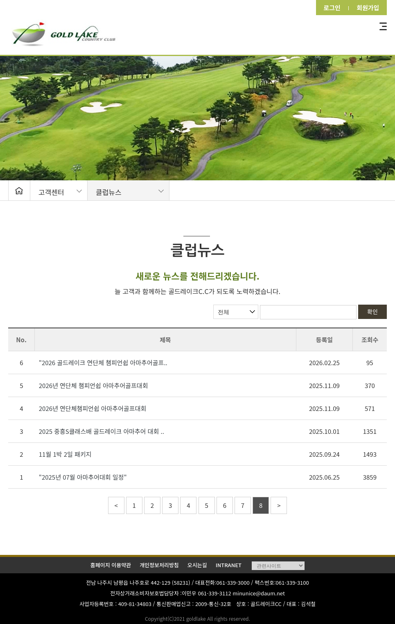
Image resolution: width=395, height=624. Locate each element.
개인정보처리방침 (159, 565)
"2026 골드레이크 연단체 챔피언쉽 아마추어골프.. (103, 362)
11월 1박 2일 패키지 (65, 454)
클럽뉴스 (109, 192)
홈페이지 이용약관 (110, 565)
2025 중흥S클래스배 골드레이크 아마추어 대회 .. (101, 431)
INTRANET (229, 565)
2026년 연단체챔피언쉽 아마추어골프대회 (93, 408)
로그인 (329, 7)
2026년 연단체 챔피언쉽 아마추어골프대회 (93, 385)
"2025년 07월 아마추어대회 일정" (83, 477)
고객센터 (51, 192)
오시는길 (197, 565)
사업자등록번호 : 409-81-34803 (115, 604)
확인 (372, 312)
